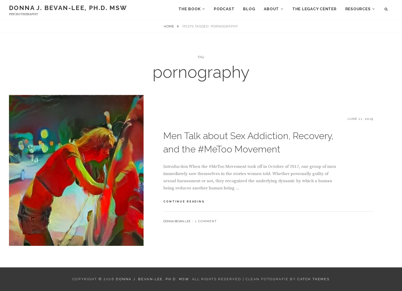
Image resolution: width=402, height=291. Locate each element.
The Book (189, 9)
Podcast (224, 9)
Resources (358, 9)
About (271, 9)
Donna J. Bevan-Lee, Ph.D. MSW (68, 8)
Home (169, 26)
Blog (249, 9)
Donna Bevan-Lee (176, 221)
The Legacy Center (314, 9)
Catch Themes (313, 279)
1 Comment (206, 221)
